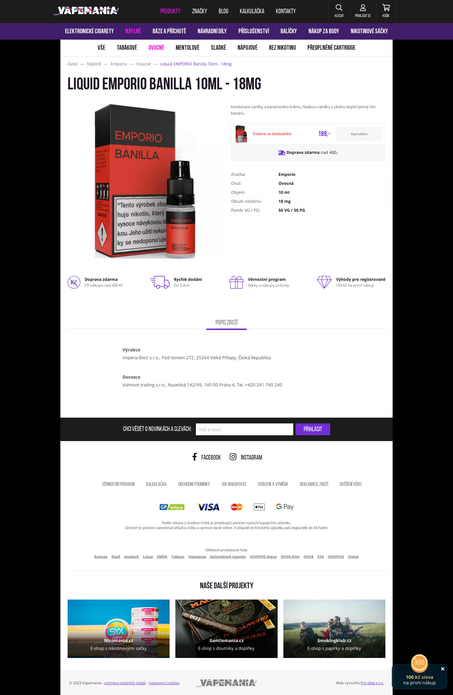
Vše (101, 48)
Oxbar (353, 556)
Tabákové (127, 48)
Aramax (100, 556)
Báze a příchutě (169, 31)
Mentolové (187, 48)
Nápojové (247, 48)
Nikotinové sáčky (369, 31)
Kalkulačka (156, 484)
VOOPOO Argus (263, 556)
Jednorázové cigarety (228, 556)
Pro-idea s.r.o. (372, 682)
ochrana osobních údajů (125, 682)
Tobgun (177, 556)
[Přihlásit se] (362, 11)
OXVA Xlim (290, 556)
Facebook (206, 458)
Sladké (218, 48)
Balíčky (289, 31)
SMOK (162, 556)
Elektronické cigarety (89, 31)
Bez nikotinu (282, 48)
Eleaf (116, 556)
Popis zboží (226, 323)
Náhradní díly (212, 31)
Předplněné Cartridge (331, 48)
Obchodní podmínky (194, 484)
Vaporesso (197, 556)
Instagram (246, 458)
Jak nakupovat (233, 484)
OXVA (308, 556)
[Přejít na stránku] (30, 273)
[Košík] (386, 11)
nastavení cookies (164, 682)
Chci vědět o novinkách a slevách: (157, 429)
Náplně (133, 31)
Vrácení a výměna (273, 484)
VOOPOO (336, 556)
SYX (321, 556)
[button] (337, 11)
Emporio (287, 174)
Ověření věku (350, 484)
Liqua (148, 556)
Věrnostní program (118, 484)
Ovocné (156, 48)
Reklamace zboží (314, 484)
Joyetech (131, 556)
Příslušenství (253, 31)
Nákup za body (324, 31)
